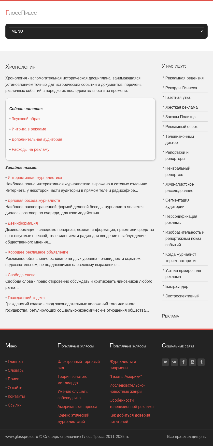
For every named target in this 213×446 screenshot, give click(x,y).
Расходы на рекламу (30, 149)
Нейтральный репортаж (177, 171)
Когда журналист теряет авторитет (181, 257)
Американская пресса (77, 407)
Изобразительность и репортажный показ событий (184, 238)
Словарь (16, 370)
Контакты (16, 396)
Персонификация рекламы (181, 219)
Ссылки (15, 405)
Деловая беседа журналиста (34, 200)
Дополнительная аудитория (37, 139)
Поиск (13, 379)
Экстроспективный (182, 296)
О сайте (15, 388)
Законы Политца (180, 117)
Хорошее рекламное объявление (38, 252)
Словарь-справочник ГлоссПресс (73, 436)
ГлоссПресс (21, 12)
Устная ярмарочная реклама (183, 273)
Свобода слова (22, 275)
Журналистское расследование (179, 187)
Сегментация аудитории (177, 203)
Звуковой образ (26, 119)
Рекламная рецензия (184, 78)
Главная (15, 361)
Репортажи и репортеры (176, 155)
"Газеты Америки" (126, 376)
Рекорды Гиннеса (181, 88)
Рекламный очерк (181, 127)
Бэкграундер (176, 286)
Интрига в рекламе (29, 129)
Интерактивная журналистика (35, 178)
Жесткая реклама (181, 107)
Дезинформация (23, 223)
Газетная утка (177, 97)
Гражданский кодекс (26, 298)
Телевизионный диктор (179, 139)
